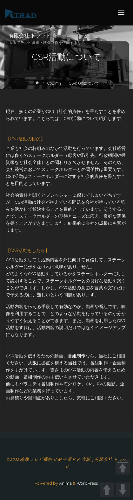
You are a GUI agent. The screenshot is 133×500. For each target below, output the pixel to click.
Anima (65, 483)
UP (107, 489)
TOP (123, 467)
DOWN (123, 489)
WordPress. (87, 483)
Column (54, 83)
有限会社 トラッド (30, 35)
